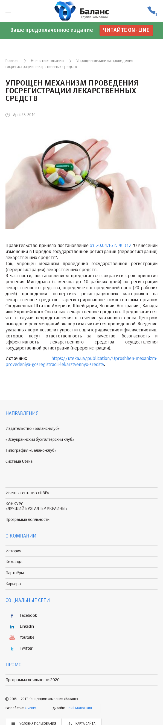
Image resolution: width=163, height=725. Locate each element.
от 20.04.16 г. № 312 (110, 246)
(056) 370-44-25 (152, 11)
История (13, 551)
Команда (13, 562)
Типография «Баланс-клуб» (30, 450)
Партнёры (14, 573)
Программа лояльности (27, 520)
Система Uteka (19, 461)
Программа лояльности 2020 (32, 680)
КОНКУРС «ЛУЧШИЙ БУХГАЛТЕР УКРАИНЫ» (36, 506)
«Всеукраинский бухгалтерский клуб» (39, 439)
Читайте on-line (126, 30)
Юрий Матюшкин (79, 708)
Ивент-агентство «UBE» (27, 493)
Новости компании (47, 61)
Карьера (13, 584)
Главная (11, 61)
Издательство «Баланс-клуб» (32, 429)
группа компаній (81, 11)
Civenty (30, 708)
